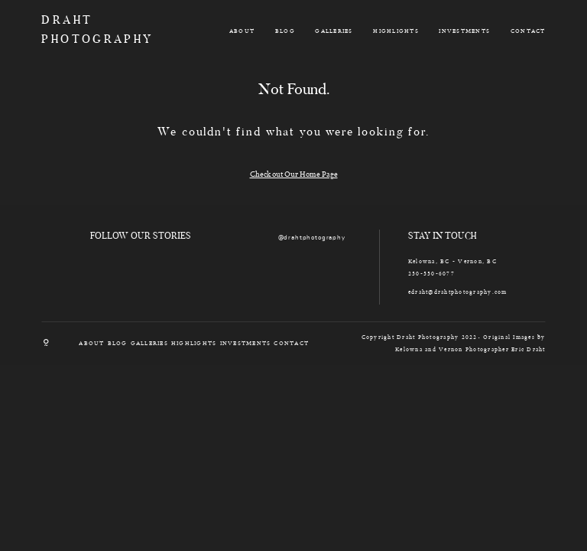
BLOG (285, 30)
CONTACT (528, 30)
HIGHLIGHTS (395, 30)
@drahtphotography (311, 238)
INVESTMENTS (464, 30)
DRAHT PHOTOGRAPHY (82, 30)
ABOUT (242, 30)
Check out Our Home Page (294, 173)
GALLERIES (333, 30)
